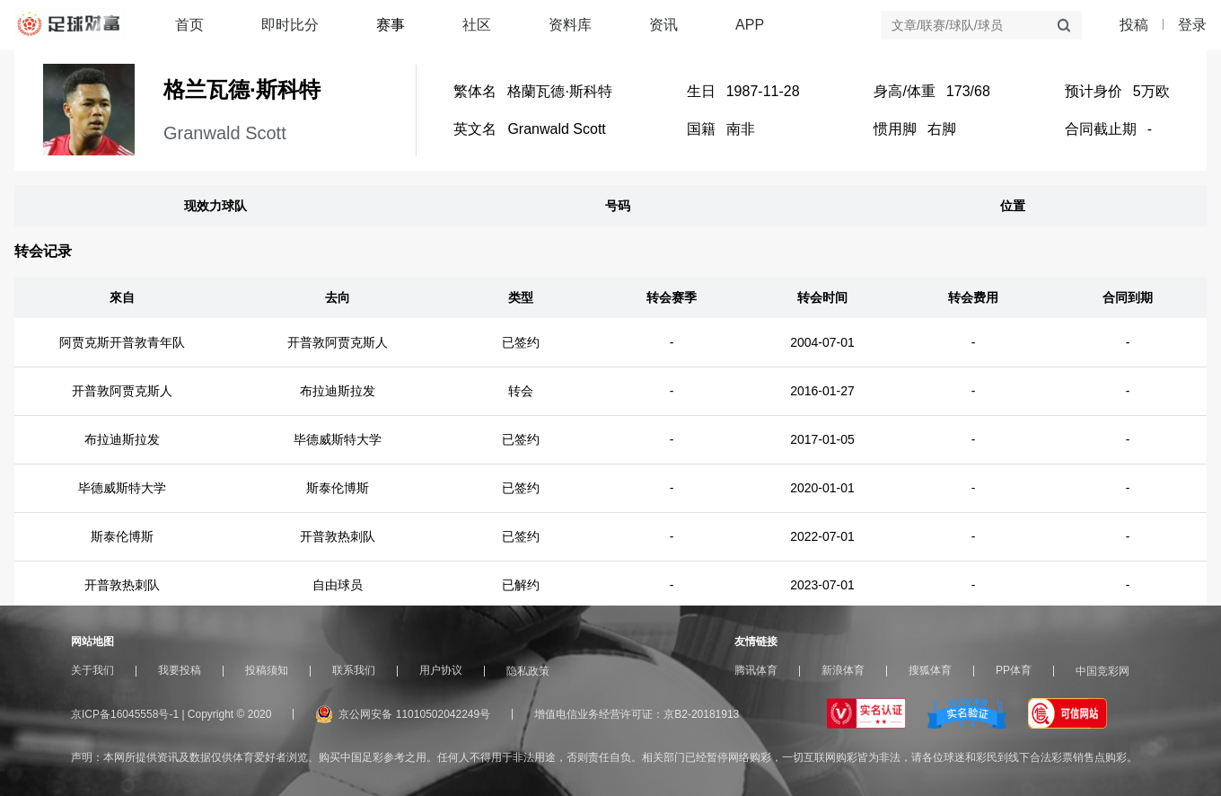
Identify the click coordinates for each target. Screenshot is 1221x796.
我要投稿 (179, 670)
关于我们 (92, 670)
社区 (476, 24)
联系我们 (353, 670)
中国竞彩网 (1102, 671)
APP (749, 24)
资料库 (570, 24)
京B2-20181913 (701, 714)
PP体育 (1014, 670)
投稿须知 (266, 670)
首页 (189, 24)
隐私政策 (527, 671)
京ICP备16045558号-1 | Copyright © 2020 (171, 714)
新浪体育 (843, 670)
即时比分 (290, 24)
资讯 (663, 24)
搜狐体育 (930, 670)
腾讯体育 (755, 670)
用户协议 (440, 670)
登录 (1192, 24)
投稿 (1134, 25)
